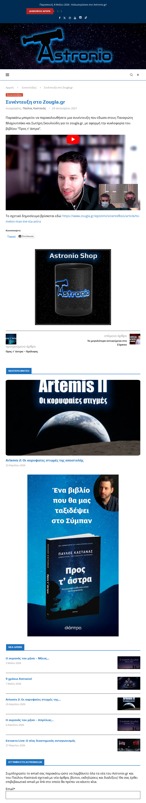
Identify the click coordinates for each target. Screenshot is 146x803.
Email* (73, 793)
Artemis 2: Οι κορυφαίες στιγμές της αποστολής (45, 460)
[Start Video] (73, 172)
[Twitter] (64, 18)
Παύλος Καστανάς (34, 108)
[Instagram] (70, 18)
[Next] (61, 11)
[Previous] (57, 11)
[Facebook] (59, 18)
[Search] (131, 74)
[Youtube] (75, 18)
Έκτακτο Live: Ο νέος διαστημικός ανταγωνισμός (40, 740)
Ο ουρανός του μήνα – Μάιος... (27, 658)
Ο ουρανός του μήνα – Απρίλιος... (30, 720)
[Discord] (80, 18)
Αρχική (10, 87)
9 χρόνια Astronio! (19, 679)
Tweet (11, 236)
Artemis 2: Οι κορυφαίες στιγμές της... (33, 699)
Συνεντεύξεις (29, 87)
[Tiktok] (86, 18)
